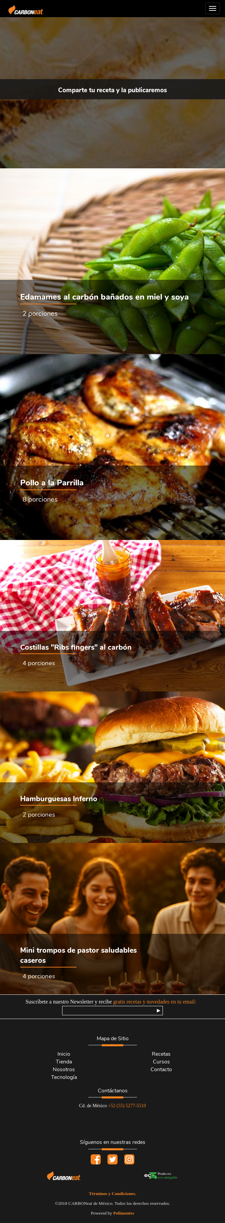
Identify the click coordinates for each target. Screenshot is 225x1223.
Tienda (64, 1061)
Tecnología (64, 1077)
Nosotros (64, 1069)
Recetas (161, 1054)
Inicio (63, 1054)
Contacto (161, 1069)
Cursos (161, 1061)
